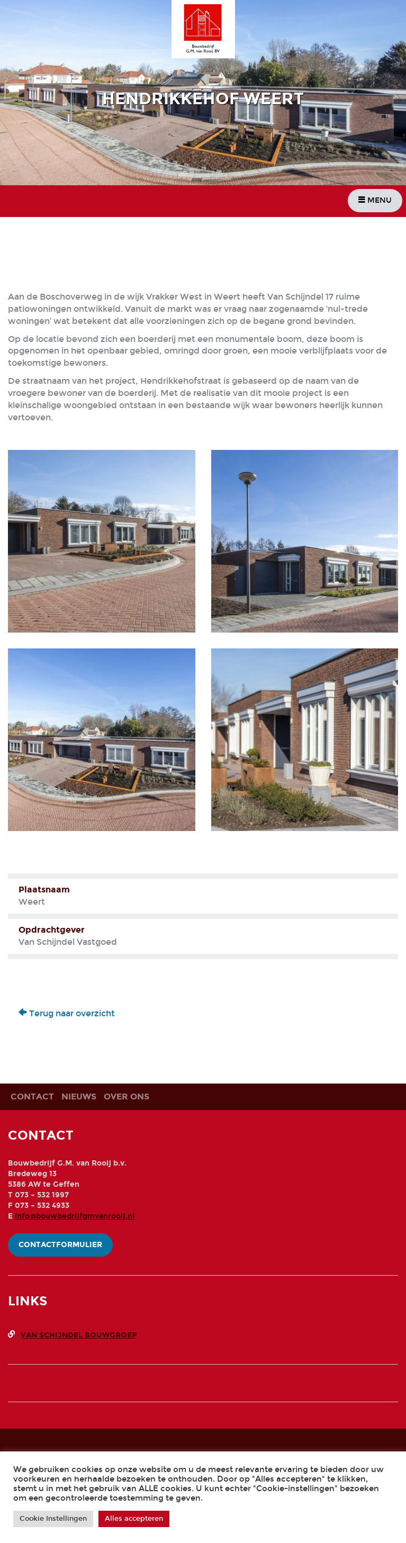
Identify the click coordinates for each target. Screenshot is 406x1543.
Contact (32, 1096)
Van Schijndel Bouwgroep (79, 1335)
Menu (375, 200)
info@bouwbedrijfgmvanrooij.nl (74, 1216)
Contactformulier (60, 1244)
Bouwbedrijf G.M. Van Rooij (207, 30)
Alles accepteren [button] (134, 1518)
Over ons (126, 1096)
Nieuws (78, 1096)
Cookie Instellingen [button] (53, 1518)
